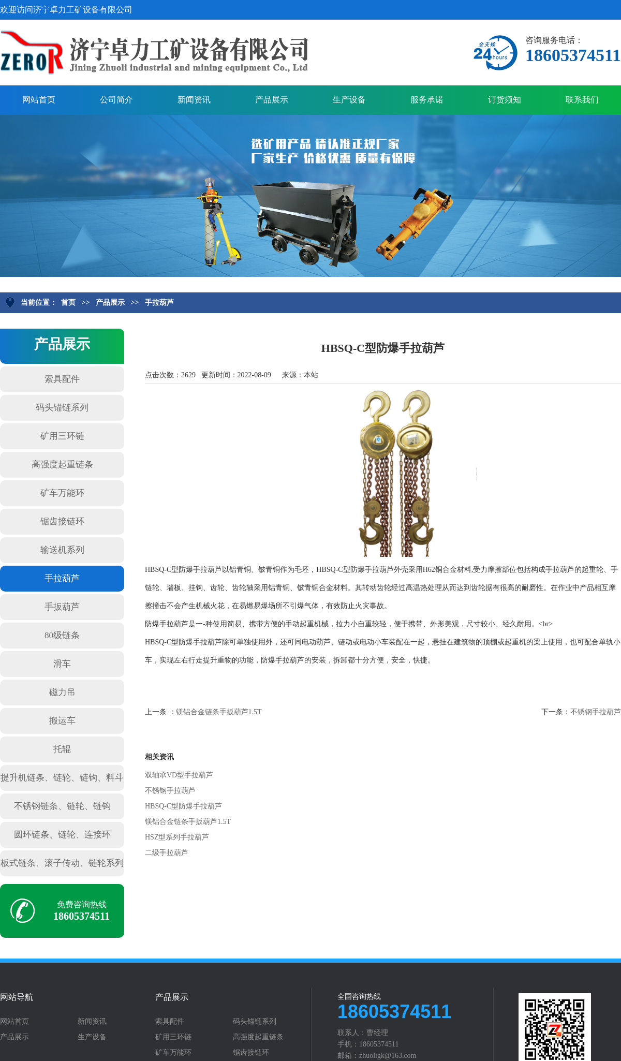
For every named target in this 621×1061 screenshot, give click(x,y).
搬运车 (62, 721)
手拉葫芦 (159, 302)
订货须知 (504, 99)
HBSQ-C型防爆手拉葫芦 (183, 806)
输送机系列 (62, 550)
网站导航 (16, 997)
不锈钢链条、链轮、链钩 (62, 806)
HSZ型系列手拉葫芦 (177, 837)
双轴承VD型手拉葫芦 (179, 775)
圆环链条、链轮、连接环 (62, 834)
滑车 (62, 664)
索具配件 (62, 379)
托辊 (62, 749)
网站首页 (38, 99)
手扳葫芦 (62, 607)
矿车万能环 (62, 493)
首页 (68, 302)
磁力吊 (62, 692)
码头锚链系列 (62, 407)
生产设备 (349, 99)
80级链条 (62, 635)
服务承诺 (426, 99)
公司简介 (116, 99)
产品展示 (271, 99)
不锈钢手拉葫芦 (595, 712)
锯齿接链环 (62, 521)
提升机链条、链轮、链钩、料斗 (62, 778)
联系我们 (582, 99)
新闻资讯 (194, 99)
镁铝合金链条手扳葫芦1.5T (219, 712)
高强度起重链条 (62, 464)
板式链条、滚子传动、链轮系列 (62, 863)
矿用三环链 (62, 436)
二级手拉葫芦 (166, 853)
